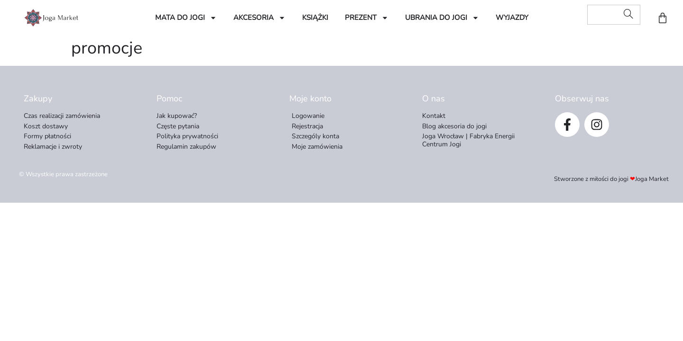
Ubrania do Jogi (442, 17)
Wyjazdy (512, 17)
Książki (315, 17)
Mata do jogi (186, 17)
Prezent (366, 17)
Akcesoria (259, 17)
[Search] (628, 14)
